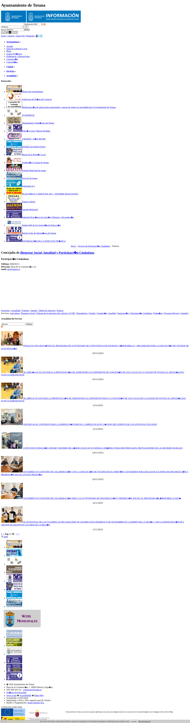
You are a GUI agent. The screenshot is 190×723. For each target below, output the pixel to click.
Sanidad (184, 313)
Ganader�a (102, 313)
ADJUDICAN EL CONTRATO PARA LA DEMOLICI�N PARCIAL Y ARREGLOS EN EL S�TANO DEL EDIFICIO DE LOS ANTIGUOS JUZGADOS (79, 424)
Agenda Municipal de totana (26, 170)
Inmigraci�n (123, 313)
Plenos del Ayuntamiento (24, 91)
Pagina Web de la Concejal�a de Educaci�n (33, 225)
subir (4, 537)
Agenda (34, 310)
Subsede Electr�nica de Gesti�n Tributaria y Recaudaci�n (40, 217)
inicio (3, 36)
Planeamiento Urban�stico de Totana (30, 123)
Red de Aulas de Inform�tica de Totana (31, 233)
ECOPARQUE (20, 115)
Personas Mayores (171, 313)
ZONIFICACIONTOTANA (26, 147)
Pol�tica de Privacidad (16, 692)
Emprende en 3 (20, 186)
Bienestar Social (28, 313)
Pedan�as (157, 313)
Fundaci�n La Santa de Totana (27, 162)
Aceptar (134, 721)
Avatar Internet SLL (35, 703)
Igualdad (112, 313)
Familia (92, 313)
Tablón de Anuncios (47, 310)
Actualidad (15, 310)
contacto (11, 36)
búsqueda (30, 36)
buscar (4, 29)
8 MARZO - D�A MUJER (26, 139)
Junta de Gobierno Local (16, 49)
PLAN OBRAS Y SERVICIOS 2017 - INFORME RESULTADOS (42, 194)
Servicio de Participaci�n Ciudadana (94, 246)
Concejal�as (12, 62)
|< (2, 534)
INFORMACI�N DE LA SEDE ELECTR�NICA (36, 241)
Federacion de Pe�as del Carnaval (29, 99)
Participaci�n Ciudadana (141, 313)
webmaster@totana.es (32, 690)
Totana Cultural (20, 202)
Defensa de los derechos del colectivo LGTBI (55, 313)
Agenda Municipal (22, 209)
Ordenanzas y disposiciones (18, 56)
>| (18, 534)
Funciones (5, 310)
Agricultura (15, 313)
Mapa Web (39, 695)
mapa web (20, 36)
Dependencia (81, 313)
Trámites (25, 310)
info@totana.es (13, 269)
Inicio (73, 246)
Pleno (8, 51)
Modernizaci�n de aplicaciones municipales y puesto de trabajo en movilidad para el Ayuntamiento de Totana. (61, 107)
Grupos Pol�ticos (14, 54)
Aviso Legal (11, 695)
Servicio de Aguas (21, 178)
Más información (144, 721)
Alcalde (9, 46)
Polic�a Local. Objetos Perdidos (28, 131)
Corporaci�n (12, 59)
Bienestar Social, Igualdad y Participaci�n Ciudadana (57, 252)
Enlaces (60, 310)
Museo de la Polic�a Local (26, 155)
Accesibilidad (25, 695)
